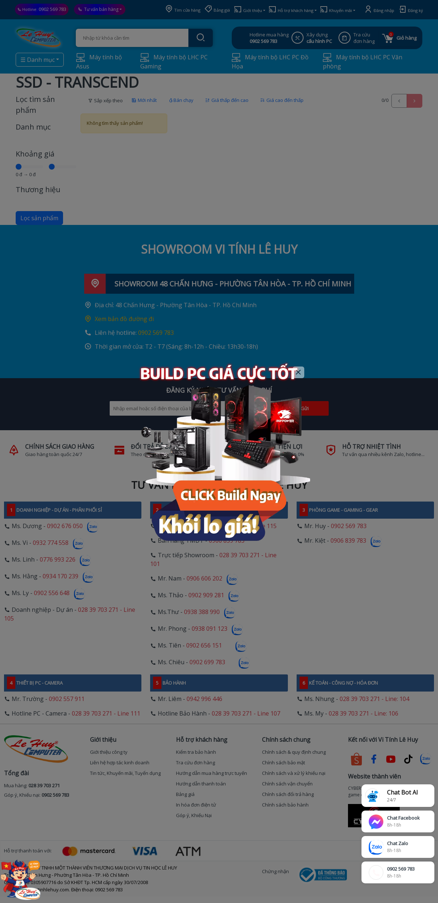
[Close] (299, 373)
